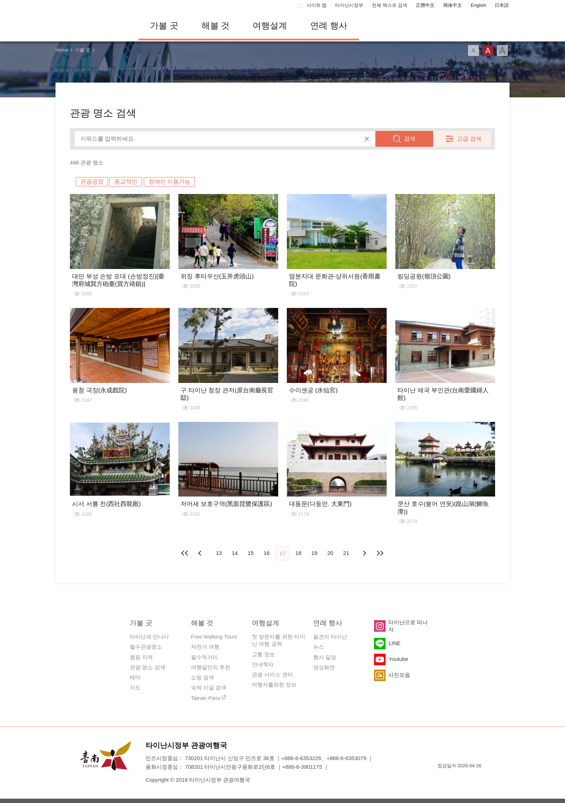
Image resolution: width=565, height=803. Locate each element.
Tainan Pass (206, 698)
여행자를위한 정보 (274, 684)
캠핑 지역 (141, 657)
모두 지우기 (367, 139)
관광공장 (91, 181)
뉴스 (318, 647)
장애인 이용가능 (169, 181)
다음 (364, 553)
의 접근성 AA (468, 778)
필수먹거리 (204, 657)
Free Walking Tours (214, 637)
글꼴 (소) (473, 50)
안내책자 (262, 664)
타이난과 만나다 (149, 637)
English (478, 5)
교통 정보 (263, 654)
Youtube (398, 659)
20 (330, 553)
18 (298, 553)
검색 (409, 139)
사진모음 (399, 675)
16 (266, 553)
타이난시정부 (349, 5)
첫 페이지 (185, 553)
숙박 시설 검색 (208, 687)
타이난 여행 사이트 (91, 25)
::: (299, 5)
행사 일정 (324, 657)
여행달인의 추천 (210, 667)
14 (235, 553)
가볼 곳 (164, 25)
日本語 (502, 5)
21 (346, 553)
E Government (442, 778)
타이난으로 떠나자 (408, 625)
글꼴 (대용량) (502, 50)
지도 (135, 687)
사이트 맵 (317, 5)
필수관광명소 (146, 647)
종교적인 (125, 181)
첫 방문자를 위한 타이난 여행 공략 (278, 640)
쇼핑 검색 (202, 677)
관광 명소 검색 (147, 667)
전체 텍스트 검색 (389, 5)
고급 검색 (469, 139)
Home (61, 50)
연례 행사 (328, 25)
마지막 (380, 553)
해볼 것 (215, 25)
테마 (135, 677)
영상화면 (324, 667)
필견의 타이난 (330, 637)
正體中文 (425, 5)
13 (219, 553)
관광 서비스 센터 (272, 674)
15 (251, 553)
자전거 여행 (205, 647)
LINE (394, 643)
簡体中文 (452, 5)
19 (314, 553)
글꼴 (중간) (487, 50)
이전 (200, 553)
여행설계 (270, 25)
